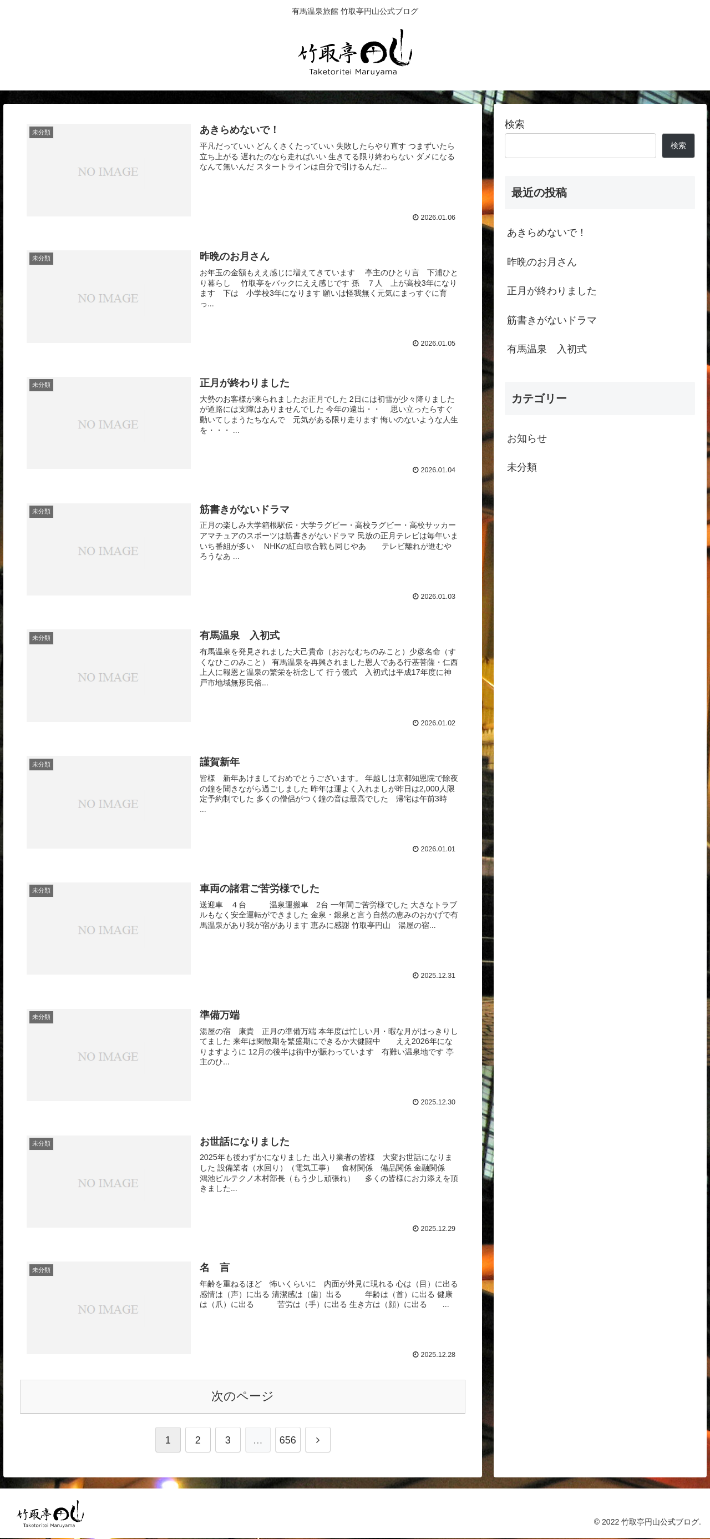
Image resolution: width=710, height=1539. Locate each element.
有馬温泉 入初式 (547, 349)
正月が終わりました (552, 290)
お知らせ (527, 438)
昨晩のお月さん (542, 262)
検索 (515, 124)
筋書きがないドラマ (552, 320)
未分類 (522, 467)
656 (288, 1441)
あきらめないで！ (547, 232)
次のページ (242, 1397)
